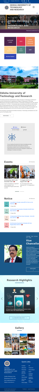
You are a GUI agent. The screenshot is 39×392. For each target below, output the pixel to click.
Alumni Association (10, 49)
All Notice (32, 198)
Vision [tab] (15, 127)
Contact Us (31, 367)
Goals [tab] (25, 129)
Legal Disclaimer (31, 389)
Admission (24, 367)
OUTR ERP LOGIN (10, 41)
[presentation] (1, 299)
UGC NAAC (21, 49)
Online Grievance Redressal (30, 41)
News (29, 2)
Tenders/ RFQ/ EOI (15, 1)
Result (30, 371)
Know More (7, 115)
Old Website (24, 2)
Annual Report (32, 369)
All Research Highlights (19, 317)
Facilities (23, 365)
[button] (17, 191)
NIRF (30, 50)
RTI (9, 1)
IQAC (21, 41)
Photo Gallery (24, 382)
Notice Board (24, 377)
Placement (6, 2)
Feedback (25, 389)
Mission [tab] (23, 127)
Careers (5, 1)
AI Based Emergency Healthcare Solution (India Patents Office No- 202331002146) (18, 309)
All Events (32, 161)
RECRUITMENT (10, 56)
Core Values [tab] (15, 129)
